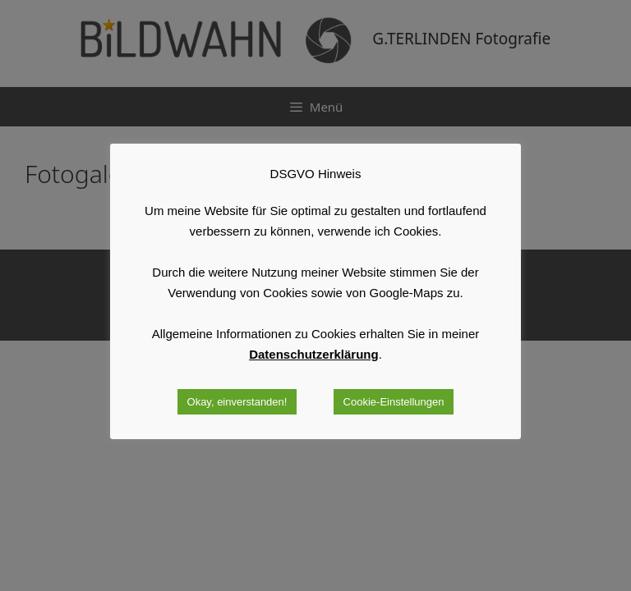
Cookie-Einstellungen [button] (393, 402)
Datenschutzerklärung (314, 354)
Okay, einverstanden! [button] (237, 402)
